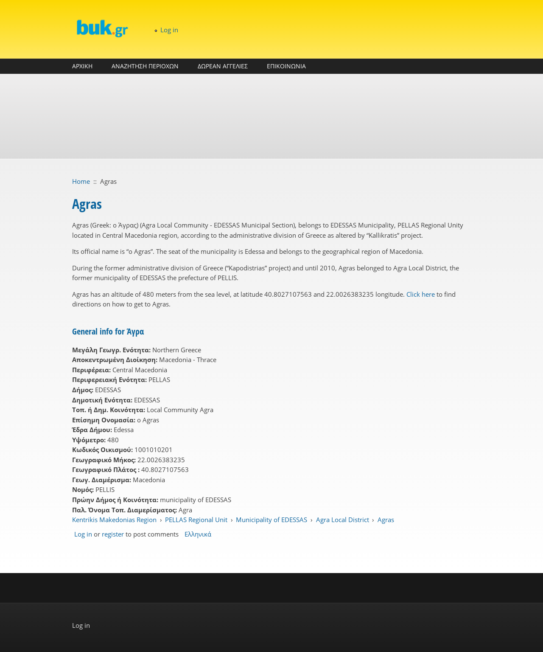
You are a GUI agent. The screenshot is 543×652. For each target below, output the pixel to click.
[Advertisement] (271, 116)
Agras (386, 519)
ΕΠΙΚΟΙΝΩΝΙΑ (286, 66)
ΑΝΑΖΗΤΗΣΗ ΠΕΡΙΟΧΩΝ (145, 66)
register (113, 534)
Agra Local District (342, 519)
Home (81, 181)
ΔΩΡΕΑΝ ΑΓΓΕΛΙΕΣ (223, 66)
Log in (169, 29)
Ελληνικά (198, 534)
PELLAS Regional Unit (196, 519)
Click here (420, 294)
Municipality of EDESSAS (271, 519)
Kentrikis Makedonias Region (114, 519)
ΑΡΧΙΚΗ (82, 66)
